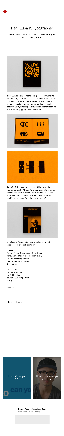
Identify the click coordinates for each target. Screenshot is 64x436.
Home (20, 409)
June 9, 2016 (11, 288)
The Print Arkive (28, 245)
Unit (51, 242)
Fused (43, 412)
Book (43, 409)
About (27, 409)
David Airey (27, 412)
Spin (15, 264)
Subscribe (35, 409)
